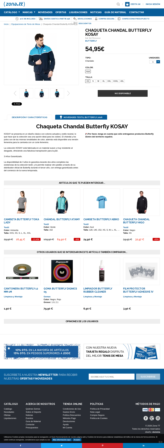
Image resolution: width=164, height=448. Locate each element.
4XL (122, 81)
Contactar (136, 12)
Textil (6, 227)
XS (87, 81)
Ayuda (66, 424)
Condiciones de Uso (72, 409)
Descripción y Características (29, 117)
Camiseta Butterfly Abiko (101, 219)
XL (103, 81)
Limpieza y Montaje (13, 296)
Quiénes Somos (33, 409)
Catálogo (12, 12)
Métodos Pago (69, 418)
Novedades (45, 12)
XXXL (115, 81)
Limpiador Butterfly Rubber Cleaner (97, 290)
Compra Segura (97, 415)
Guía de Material (115, 12)
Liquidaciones (78, 12)
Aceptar (77, 440)
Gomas (47, 296)
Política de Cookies (98, 418)
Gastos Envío (69, 412)
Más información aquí (62, 440)
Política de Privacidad (100, 409)
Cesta (135, 4)
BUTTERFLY (91, 41)
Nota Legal (95, 412)
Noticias (96, 12)
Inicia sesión (153, 4)
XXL (109, 81)
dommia (156, 432)
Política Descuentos (72, 415)
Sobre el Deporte (33, 412)
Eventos (29, 418)
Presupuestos (32, 427)
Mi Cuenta (67, 427)
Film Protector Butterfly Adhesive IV (138, 290)
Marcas (29, 12)
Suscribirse (148, 376)
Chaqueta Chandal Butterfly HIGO (136, 221)
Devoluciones (69, 421)
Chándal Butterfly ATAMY (62, 219)
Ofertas (60, 12)
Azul (88, 71)
